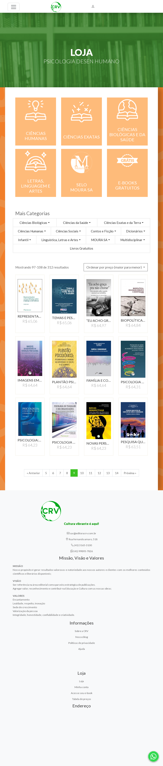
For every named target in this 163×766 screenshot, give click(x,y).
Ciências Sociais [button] (67, 231)
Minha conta (81, 687)
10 (82, 473)
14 (116, 473)
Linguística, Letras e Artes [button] (59, 240)
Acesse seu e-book (81, 693)
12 (99, 473)
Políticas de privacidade (81, 642)
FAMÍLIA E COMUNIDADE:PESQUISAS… (98, 380)
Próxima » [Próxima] (130, 473)
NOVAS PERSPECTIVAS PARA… (98, 443)
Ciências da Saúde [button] (75, 223)
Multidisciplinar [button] (131, 240)
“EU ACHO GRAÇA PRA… (98, 320)
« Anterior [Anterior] (33, 473)
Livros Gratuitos (81, 248)
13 (108, 473)
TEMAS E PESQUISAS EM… (64, 318)
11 (90, 473)
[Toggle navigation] (14, 7)
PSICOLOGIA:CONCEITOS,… (30, 440)
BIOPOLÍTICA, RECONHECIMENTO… (133, 320)
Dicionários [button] (134, 231)
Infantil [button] (23, 240)
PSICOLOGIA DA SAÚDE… (133, 382)
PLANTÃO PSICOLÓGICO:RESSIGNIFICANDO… (64, 382)
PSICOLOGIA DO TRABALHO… (64, 442)
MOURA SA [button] (99, 240)
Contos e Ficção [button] (102, 231)
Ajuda (81, 648)
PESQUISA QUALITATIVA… (133, 442)
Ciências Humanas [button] (30, 231)
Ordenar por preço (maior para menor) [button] (114, 267)
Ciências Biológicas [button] (33, 223)
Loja (81, 681)
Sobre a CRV (81, 631)
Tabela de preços (81, 699)
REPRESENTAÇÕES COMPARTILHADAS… (30, 316)
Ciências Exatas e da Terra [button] (122, 223)
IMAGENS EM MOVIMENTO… (30, 380)
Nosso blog (81, 637)
